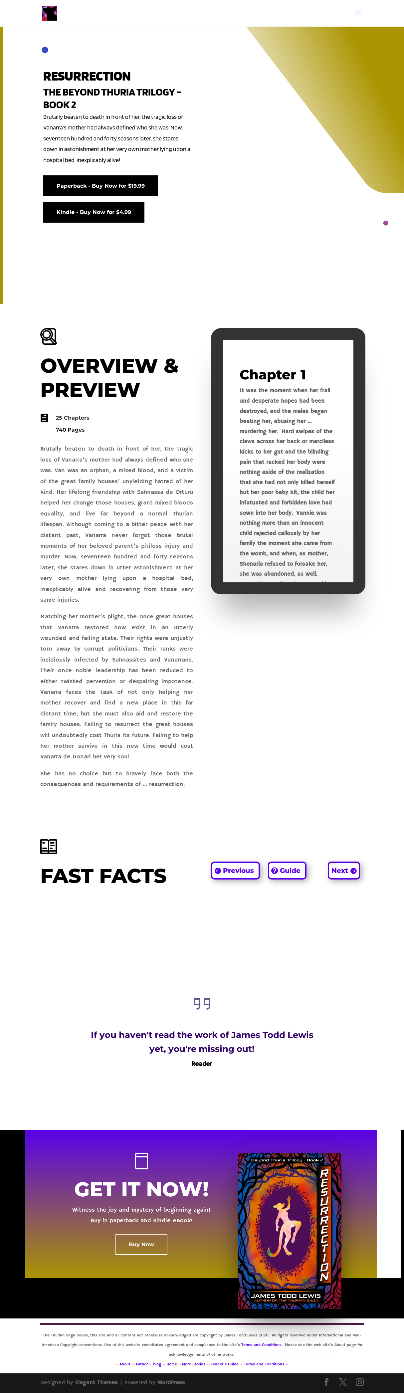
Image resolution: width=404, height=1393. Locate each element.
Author (141, 1364)
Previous (238, 871)
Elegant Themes (96, 1382)
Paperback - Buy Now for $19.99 (101, 186)
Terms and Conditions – (266, 1364)
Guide (290, 871)
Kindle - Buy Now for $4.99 (94, 212)
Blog (157, 1364)
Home (171, 1364)
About (124, 1364)
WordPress (171, 1382)
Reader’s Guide (224, 1364)
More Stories (193, 1364)
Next (339, 871)
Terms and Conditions (261, 1344)
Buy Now (141, 1244)
